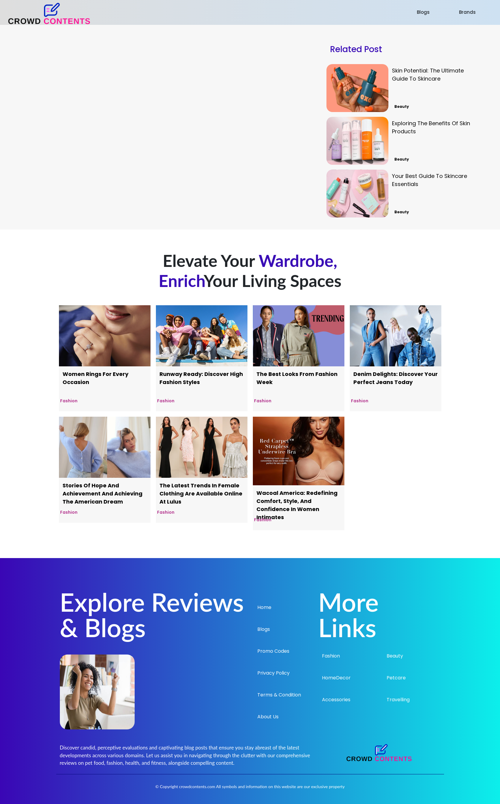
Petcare (396, 677)
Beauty (395, 655)
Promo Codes (273, 651)
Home (264, 607)
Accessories (336, 699)
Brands (467, 12)
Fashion (331, 655)
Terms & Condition (279, 694)
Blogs (423, 12)
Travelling (398, 699)
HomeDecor (336, 677)
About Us (268, 716)
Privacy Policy (273, 673)
